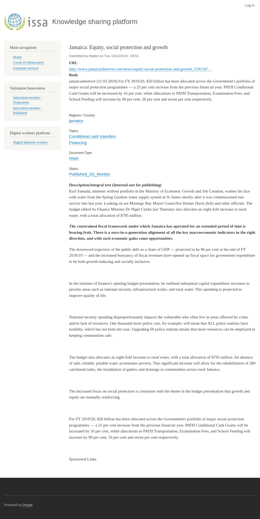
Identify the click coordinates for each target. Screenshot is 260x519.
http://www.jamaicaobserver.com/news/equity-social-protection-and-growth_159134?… (140, 69)
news (74, 158)
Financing (78, 142)
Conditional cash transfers (92, 136)
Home (17, 57)
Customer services (26, 68)
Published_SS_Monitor (89, 174)
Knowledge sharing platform (95, 21)
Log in (249, 5)
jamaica (76, 120)
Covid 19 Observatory (28, 62)
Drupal (28, 505)
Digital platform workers (30, 142)
